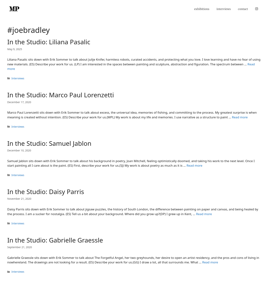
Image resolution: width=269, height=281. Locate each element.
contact (243, 9)
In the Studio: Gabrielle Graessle (55, 240)
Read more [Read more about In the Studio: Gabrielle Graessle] (210, 262)
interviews (224, 9)
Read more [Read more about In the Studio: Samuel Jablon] (194, 165)
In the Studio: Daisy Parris (45, 191)
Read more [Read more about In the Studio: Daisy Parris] (204, 214)
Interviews (17, 78)
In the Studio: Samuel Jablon (49, 143)
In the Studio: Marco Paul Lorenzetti (60, 95)
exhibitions (201, 9)
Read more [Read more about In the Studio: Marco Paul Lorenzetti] (240, 117)
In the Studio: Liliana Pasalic (48, 42)
